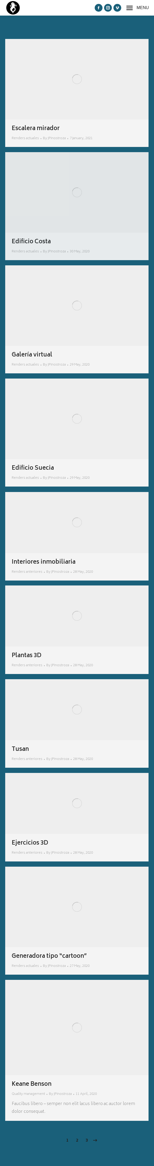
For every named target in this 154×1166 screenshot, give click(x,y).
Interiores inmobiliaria (43, 562)
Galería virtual (32, 355)
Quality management (28, 1094)
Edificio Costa (31, 242)
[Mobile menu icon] (137, 7)
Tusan (20, 749)
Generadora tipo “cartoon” (49, 956)
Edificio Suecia (33, 468)
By (54, 138)
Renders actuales (25, 138)
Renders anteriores (27, 572)
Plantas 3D (26, 656)
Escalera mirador (36, 129)
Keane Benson (32, 1084)
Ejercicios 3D (30, 843)
